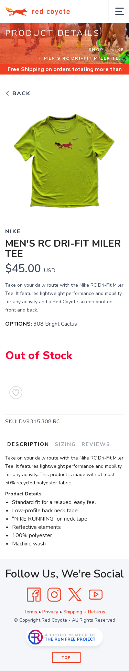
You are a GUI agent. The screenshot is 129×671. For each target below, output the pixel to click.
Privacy (50, 612)
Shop (96, 49)
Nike (117, 49)
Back (18, 93)
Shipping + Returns (84, 612)
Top (66, 657)
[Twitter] (75, 594)
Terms (30, 612)
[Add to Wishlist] (15, 392)
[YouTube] (95, 594)
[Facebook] (33, 594)
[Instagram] (54, 594)
